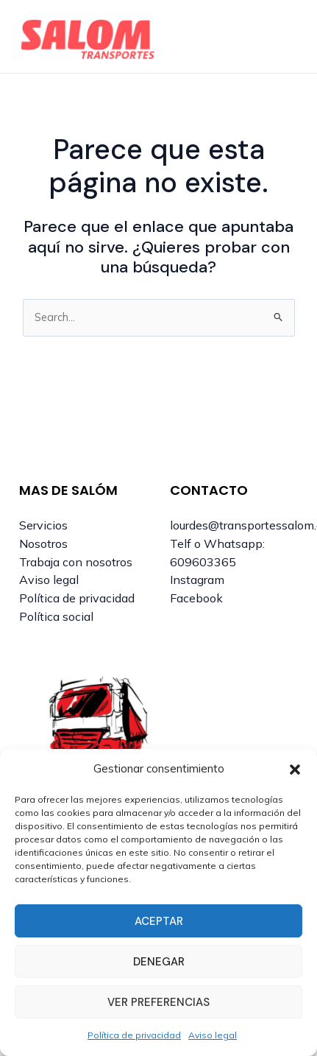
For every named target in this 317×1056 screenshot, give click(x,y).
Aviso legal (212, 1035)
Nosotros (43, 543)
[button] (295, 769)
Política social (56, 616)
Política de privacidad (134, 1035)
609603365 (203, 562)
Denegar (159, 961)
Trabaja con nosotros (75, 562)
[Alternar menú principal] (283, 37)
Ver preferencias (158, 1002)
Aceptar (159, 921)
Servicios (43, 525)
